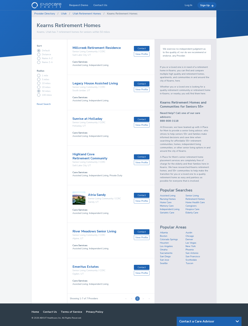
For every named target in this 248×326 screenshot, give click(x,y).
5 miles (43, 79)
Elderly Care (192, 212)
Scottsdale (191, 259)
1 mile (42, 75)
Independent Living (169, 209)
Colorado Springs (169, 239)
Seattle (164, 263)
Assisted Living (167, 195)
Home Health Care (195, 202)
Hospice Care (192, 209)
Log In (188, 5)
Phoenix (190, 249)
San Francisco (193, 256)
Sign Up (207, 5)
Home (35, 312)
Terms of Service (71, 312)
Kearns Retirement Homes (122, 13)
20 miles (44, 87)
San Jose (164, 259)
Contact (142, 48)
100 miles (44, 95)
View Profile (141, 54)
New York (191, 246)
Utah (64, 13)
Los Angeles (166, 246)
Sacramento (166, 253)
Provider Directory (44, 13)
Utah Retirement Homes (87, 13)
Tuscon (189, 263)
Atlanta (164, 232)
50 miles (44, 91)
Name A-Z (45, 58)
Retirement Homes (195, 199)
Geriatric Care (167, 212)
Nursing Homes (168, 199)
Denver (189, 239)
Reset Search (44, 104)
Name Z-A (45, 62)
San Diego (165, 256)
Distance (44, 54)
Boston (163, 236)
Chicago (190, 236)
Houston (164, 242)
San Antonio (192, 253)
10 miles (44, 83)
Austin (189, 232)
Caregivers (191, 205)
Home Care (165, 202)
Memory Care (167, 205)
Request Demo (78, 5)
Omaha (163, 249)
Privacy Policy (94, 312)
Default (43, 51)
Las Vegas (191, 242)
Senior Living (192, 195)
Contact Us (50, 312)
